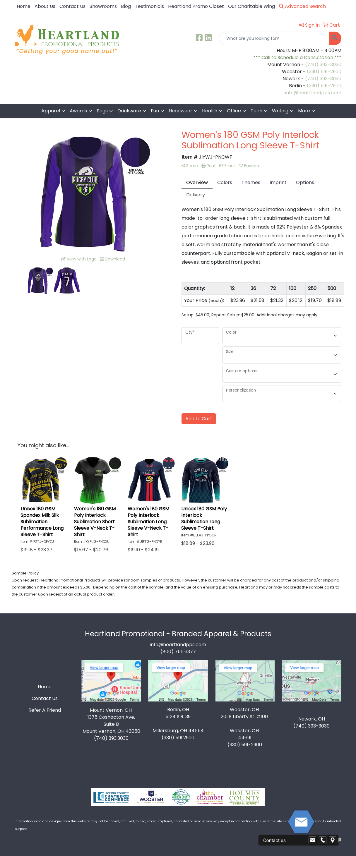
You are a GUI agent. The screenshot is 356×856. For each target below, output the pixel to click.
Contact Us (72, 6)
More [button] (304, 110)
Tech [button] (256, 110)
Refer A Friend (44, 710)
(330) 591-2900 (324, 71)
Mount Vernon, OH (111, 710)
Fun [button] (155, 110)
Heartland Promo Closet (196, 6)
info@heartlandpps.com (313, 92)
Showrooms (103, 6)
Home (23, 6)
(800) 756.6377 (178, 651)
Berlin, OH (178, 709)
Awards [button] (78, 110)
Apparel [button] (50, 110)
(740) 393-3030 (323, 64)
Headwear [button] (180, 110)
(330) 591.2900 (178, 737)
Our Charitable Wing (251, 6)
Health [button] (209, 110)
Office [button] (234, 110)
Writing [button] (280, 110)
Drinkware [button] (129, 110)
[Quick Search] (274, 38)
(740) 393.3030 (111, 738)
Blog (126, 6)
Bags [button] (102, 110)
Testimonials (149, 6)
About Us (45, 6)
